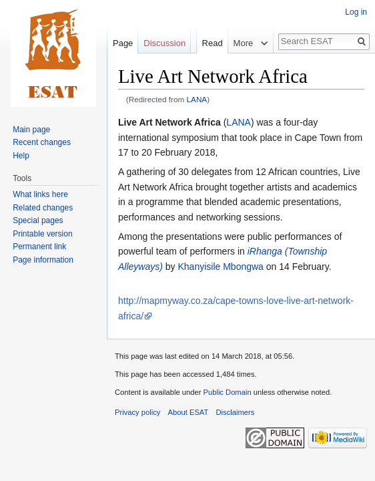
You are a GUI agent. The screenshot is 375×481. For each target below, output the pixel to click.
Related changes (43, 207)
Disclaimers (235, 412)
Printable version (42, 233)
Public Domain (227, 392)
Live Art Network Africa (169, 122)
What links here (40, 194)
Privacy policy (137, 412)
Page (123, 43)
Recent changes (42, 142)
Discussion (164, 43)
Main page (31, 129)
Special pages (38, 220)
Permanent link (39, 246)
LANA (197, 99)
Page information (43, 260)
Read (206, 70)
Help (21, 155)
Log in (356, 12)
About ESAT (188, 412)
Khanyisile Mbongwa (220, 266)
